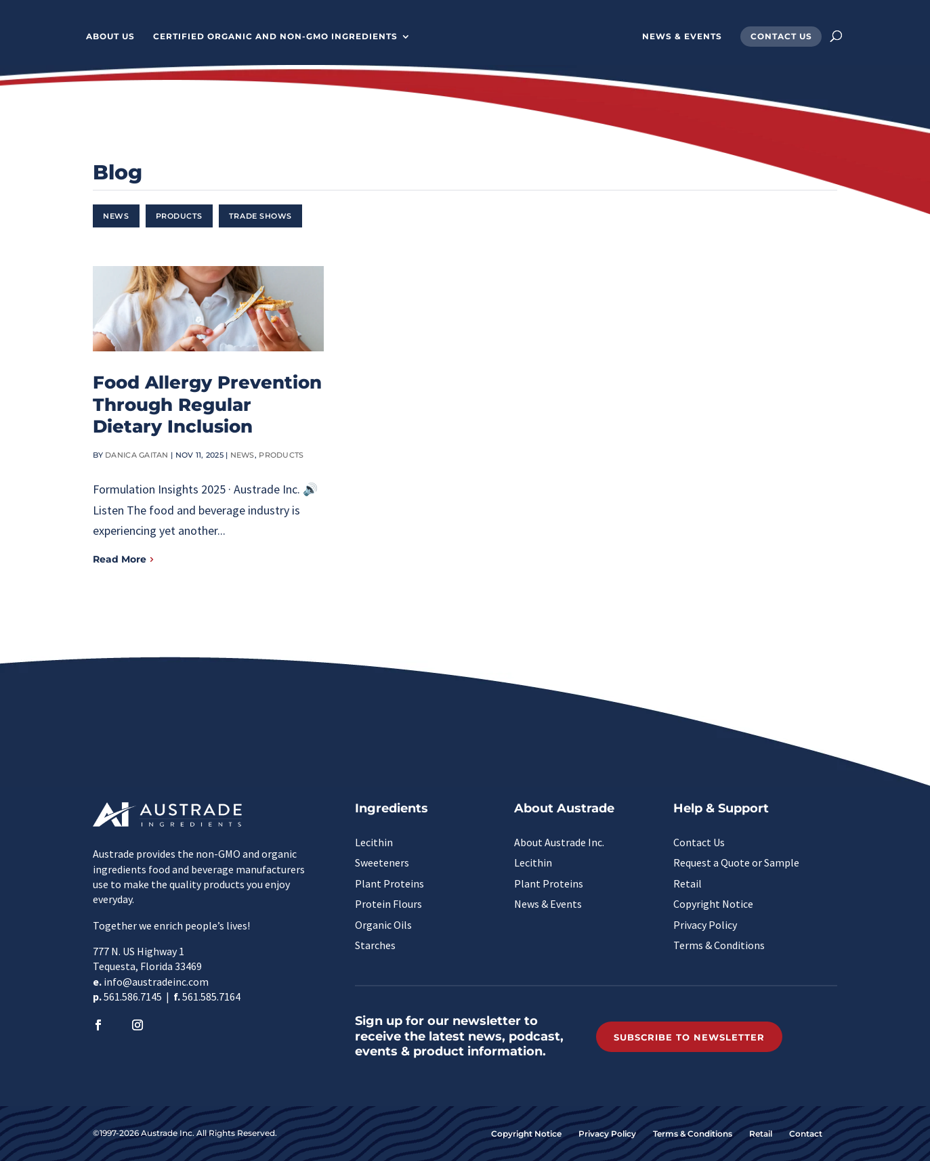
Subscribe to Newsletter (689, 1037)
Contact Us (790, 36)
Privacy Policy (705, 925)
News (116, 216)
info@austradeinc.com (156, 981)
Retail (687, 883)
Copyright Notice (713, 904)
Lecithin (374, 842)
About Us (101, 36)
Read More (119, 559)
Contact (805, 1134)
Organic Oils (383, 925)
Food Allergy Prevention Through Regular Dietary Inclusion (207, 404)
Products (179, 216)
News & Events (691, 36)
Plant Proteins (389, 883)
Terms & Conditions (719, 945)
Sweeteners (382, 862)
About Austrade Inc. (559, 842)
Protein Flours (388, 904)
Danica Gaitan (137, 455)
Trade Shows (260, 216)
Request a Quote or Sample (736, 862)
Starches (375, 945)
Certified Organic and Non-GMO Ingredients (266, 36)
